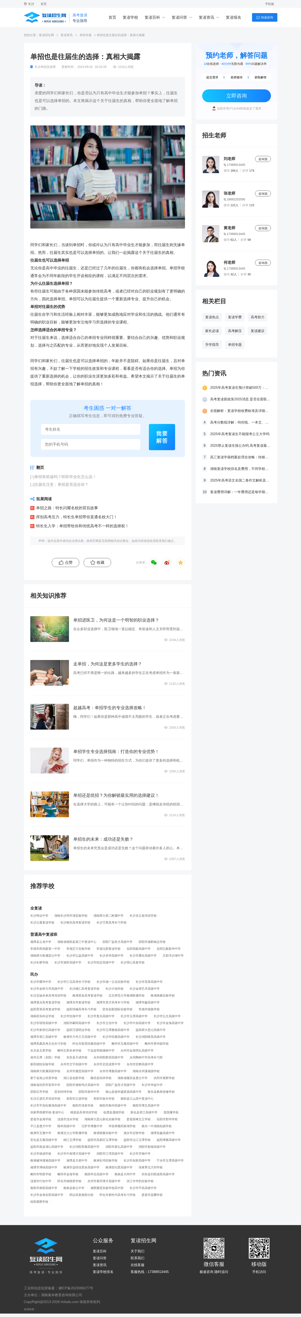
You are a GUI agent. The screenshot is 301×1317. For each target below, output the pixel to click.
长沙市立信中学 (107, 1022)
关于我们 (137, 1251)
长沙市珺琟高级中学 (43, 1022)
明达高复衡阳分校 (81, 1194)
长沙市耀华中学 (40, 981)
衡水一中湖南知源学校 (157, 1126)
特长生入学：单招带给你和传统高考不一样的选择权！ (82, 526)
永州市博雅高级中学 (113, 1071)
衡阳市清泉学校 (82, 1105)
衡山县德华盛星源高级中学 (123, 1091)
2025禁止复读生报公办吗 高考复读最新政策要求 (240, 445)
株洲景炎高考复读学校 (87, 995)
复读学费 (235, 317)
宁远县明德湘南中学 (101, 1050)
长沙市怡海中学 (70, 1016)
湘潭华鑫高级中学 (148, 1002)
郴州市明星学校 (40, 1174)
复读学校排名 (103, 1272)
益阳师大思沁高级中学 (151, 1029)
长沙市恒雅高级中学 (116, 1036)
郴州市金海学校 (67, 1174)
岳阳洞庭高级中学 (139, 948)
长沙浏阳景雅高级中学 (84, 1146)
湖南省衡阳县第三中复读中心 (76, 941)
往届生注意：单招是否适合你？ (61, 484)
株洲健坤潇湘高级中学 (45, 1160)
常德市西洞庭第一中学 (45, 948)
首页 (44, 4)
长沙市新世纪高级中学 (45, 1029)
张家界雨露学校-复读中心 (47, 1112)
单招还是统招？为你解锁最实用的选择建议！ (116, 795)
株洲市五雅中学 (40, 1132)
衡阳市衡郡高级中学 (43, 1187)
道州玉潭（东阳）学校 (45, 1057)
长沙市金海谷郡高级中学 (46, 1194)
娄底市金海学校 (40, 1119)
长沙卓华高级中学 (111, 955)
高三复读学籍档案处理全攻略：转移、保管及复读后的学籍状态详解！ (240, 457)
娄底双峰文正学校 (139, 1119)
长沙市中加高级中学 (137, 1022)
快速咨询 (267, 17)
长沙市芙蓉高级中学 (149, 981)
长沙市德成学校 (40, 1153)
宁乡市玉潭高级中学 (170, 1160)
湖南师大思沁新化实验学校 (102, 1119)
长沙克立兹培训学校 (143, 915)
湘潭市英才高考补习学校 (113, 1002)
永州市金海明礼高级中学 (137, 1050)
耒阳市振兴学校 (104, 1098)
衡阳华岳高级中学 (96, 1174)
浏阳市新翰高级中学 (152, 1146)
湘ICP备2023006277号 (75, 1288)
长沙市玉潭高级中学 (134, 1016)
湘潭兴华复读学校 (78, 1002)
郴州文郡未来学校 (69, 1050)
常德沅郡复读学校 (108, 948)
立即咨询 (236, 96)
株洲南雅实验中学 (105, 1132)
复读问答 (179, 17)
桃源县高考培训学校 (83, 1112)
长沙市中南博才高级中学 (73, 1153)
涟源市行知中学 (40, 1181)
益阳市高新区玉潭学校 (102, 1139)
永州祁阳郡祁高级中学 (108, 1057)
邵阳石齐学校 (39, 1091)
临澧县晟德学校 (113, 1112)
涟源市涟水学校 (67, 1119)
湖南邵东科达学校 (42, 1016)
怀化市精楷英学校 (69, 1181)
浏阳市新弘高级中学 (119, 1146)
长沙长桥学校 (39, 962)
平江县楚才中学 (40, 1126)
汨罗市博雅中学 (91, 1126)
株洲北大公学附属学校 (72, 1132)
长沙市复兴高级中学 (101, 1016)
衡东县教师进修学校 (161, 1091)
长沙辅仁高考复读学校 (84, 988)
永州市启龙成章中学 (107, 1064)
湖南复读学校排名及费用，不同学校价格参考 (240, 469)
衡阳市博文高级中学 (146, 1105)
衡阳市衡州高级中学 (113, 1105)
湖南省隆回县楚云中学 (133, 1077)
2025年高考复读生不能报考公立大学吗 (239, 434)
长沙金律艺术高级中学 (145, 988)
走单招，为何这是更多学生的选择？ (107, 664)
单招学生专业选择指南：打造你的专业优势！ (116, 751)
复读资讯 (206, 17)
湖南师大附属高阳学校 (45, 1071)
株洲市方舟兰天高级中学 (79, 1036)
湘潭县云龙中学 (40, 941)
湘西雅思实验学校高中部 (107, 1187)
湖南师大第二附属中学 (108, 915)
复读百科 (152, 17)
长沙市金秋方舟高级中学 (46, 988)
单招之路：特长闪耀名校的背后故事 (67, 508)
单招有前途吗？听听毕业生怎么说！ (65, 477)
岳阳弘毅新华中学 (169, 948)
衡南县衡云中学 (73, 1187)
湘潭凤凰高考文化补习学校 (48, 1043)
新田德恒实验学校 (42, 1064)
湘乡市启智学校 (134, 1132)
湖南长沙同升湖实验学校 (70, 915)
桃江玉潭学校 (72, 1139)
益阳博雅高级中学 (169, 1139)
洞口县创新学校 (73, 1077)
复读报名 (233, 17)
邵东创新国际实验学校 (117, 1009)
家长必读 (212, 331)
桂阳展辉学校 (39, 1201)
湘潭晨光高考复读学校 (45, 1002)
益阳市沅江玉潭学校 (137, 1139)
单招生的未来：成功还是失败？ (103, 839)
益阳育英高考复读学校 (45, 1009)
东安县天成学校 (76, 1057)
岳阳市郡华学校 (167, 1119)
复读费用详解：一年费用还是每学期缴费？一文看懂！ (240, 492)
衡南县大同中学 (125, 1174)
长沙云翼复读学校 (42, 922)
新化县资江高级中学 (143, 1112)
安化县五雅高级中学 (43, 1139)
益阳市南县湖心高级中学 (46, 1146)
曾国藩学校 (171, 1112)
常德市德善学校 (149, 1009)
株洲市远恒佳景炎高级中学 (81, 1167)
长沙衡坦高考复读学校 (75, 922)
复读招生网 (46, 35)
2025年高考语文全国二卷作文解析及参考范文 (240, 480)
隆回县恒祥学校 (101, 1077)
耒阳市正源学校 (76, 1098)
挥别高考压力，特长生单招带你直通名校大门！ (76, 517)
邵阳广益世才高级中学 (117, 941)
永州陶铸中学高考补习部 (146, 1057)
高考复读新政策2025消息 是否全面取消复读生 (240, 399)
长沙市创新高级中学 (137, 1160)
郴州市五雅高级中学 (125, 1043)
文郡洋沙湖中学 (173, 955)
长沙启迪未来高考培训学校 (48, 995)
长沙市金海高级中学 (170, 1022)
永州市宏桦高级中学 (140, 1064)
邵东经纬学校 (63, 1091)
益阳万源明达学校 (78, 1029)
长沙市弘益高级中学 (79, 955)
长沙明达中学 (39, 915)
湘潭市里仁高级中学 (43, 1036)
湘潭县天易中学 (76, 1160)
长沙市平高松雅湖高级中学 (48, 1105)
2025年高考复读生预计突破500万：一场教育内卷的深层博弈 (240, 387)
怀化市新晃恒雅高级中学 (88, 1043)
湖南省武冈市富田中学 (45, 1084)
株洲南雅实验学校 (163, 995)
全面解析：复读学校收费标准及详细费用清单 (240, 411)
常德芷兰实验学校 (78, 948)
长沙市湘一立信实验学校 (113, 981)
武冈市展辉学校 (164, 1077)
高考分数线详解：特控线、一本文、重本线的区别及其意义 (240, 422)
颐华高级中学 (66, 1126)
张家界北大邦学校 (151, 1167)
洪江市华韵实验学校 (140, 1181)
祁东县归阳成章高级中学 (158, 1174)
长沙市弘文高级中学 (167, 1016)
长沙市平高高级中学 (143, 1187)
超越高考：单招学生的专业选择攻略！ (109, 707)
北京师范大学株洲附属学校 (126, 995)
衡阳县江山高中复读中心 (137, 1098)
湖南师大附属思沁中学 (45, 955)
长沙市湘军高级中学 (67, 962)
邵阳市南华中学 (88, 1091)
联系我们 (137, 1258)
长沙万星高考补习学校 (111, 922)
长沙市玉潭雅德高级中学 (113, 1029)
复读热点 (212, 317)
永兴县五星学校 (40, 1050)
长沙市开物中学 (140, 1153)
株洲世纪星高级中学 (119, 1167)
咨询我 (262, 159)
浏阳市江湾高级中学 (110, 1153)
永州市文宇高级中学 (73, 1064)
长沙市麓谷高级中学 (143, 955)
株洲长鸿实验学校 (105, 1160)
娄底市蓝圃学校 (152, 1194)
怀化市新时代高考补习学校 (117, 1194)
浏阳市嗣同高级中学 (76, 1022)
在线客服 (137, 1265)
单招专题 (85, 35)
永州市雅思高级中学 (79, 1071)
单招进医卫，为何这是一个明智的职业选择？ (116, 620)
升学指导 (212, 344)
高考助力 (257, 317)
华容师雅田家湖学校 (122, 1126)
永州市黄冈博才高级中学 (104, 1181)
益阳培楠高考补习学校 (81, 1009)
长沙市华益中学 (152, 1084)
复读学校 (130, 17)
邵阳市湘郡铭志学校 (152, 941)
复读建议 (257, 331)
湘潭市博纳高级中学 (43, 1167)
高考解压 (235, 331)
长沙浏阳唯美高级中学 (151, 1036)
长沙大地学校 (114, 988)
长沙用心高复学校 (133, 962)
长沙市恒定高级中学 (101, 962)
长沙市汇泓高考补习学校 (73, 981)
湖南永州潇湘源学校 (146, 1071)
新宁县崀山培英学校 (43, 1077)
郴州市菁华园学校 (157, 1043)
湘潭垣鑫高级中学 (163, 1132)
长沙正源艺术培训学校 (45, 1098)
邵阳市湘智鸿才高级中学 (82, 1084)
